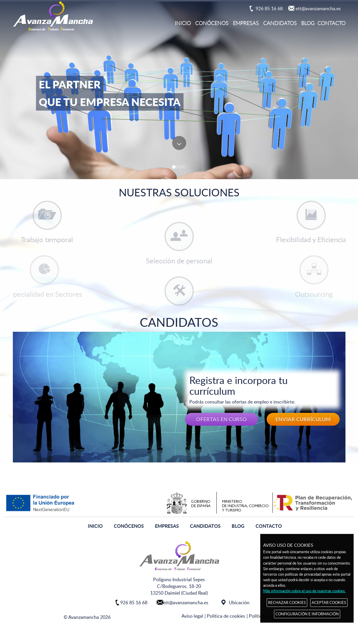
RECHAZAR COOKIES (287, 602)
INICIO (183, 23)
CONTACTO (331, 23)
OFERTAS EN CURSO (221, 419)
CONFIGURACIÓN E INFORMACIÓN (307, 613)
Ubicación (239, 602)
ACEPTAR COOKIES (329, 602)
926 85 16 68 (269, 8)
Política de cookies (226, 616)
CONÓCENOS (211, 23)
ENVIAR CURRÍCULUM (303, 419)
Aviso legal (192, 616)
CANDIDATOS (280, 23)
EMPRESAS (246, 23)
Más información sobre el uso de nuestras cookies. (304, 590)
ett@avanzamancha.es (318, 8)
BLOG (308, 23)
